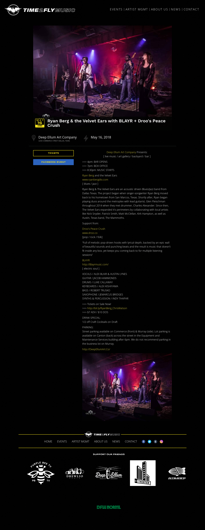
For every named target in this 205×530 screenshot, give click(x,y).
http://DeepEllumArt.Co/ (96, 349)
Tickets (53, 153)
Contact (191, 9)
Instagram (160, 441)
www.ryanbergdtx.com (95, 179)
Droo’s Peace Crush (93, 228)
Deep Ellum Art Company (57, 137)
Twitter (148, 441)
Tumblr (154, 441)
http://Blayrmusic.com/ (95, 264)
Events (116, 9)
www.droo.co (90, 233)
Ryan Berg (88, 175)
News (176, 9)
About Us (159, 9)
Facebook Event (53, 162)
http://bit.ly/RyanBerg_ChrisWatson (107, 308)
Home (48, 441)
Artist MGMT (137, 9)
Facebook (142, 441)
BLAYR (86, 260)
